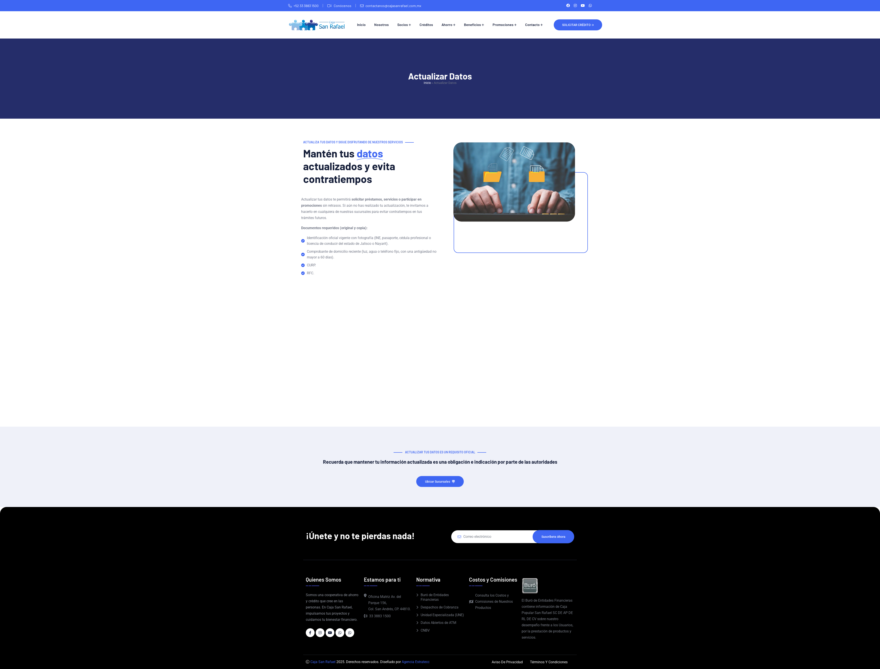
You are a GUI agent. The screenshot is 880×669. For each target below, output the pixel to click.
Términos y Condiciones (549, 662)
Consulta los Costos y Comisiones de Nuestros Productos (491, 601)
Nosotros (381, 24)
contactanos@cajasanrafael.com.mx (393, 6)
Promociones (503, 24)
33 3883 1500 (377, 616)
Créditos (426, 24)
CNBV (425, 630)
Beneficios (472, 24)
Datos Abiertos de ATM (438, 623)
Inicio (361, 24)
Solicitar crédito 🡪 (578, 25)
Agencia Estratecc (415, 662)
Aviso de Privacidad (507, 662)
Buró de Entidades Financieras (435, 597)
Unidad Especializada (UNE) (442, 615)
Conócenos (342, 6)
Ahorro (447, 24)
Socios (402, 24)
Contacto (532, 24)
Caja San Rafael (323, 662)
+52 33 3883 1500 (306, 6)
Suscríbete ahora (553, 536)
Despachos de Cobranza (439, 607)
